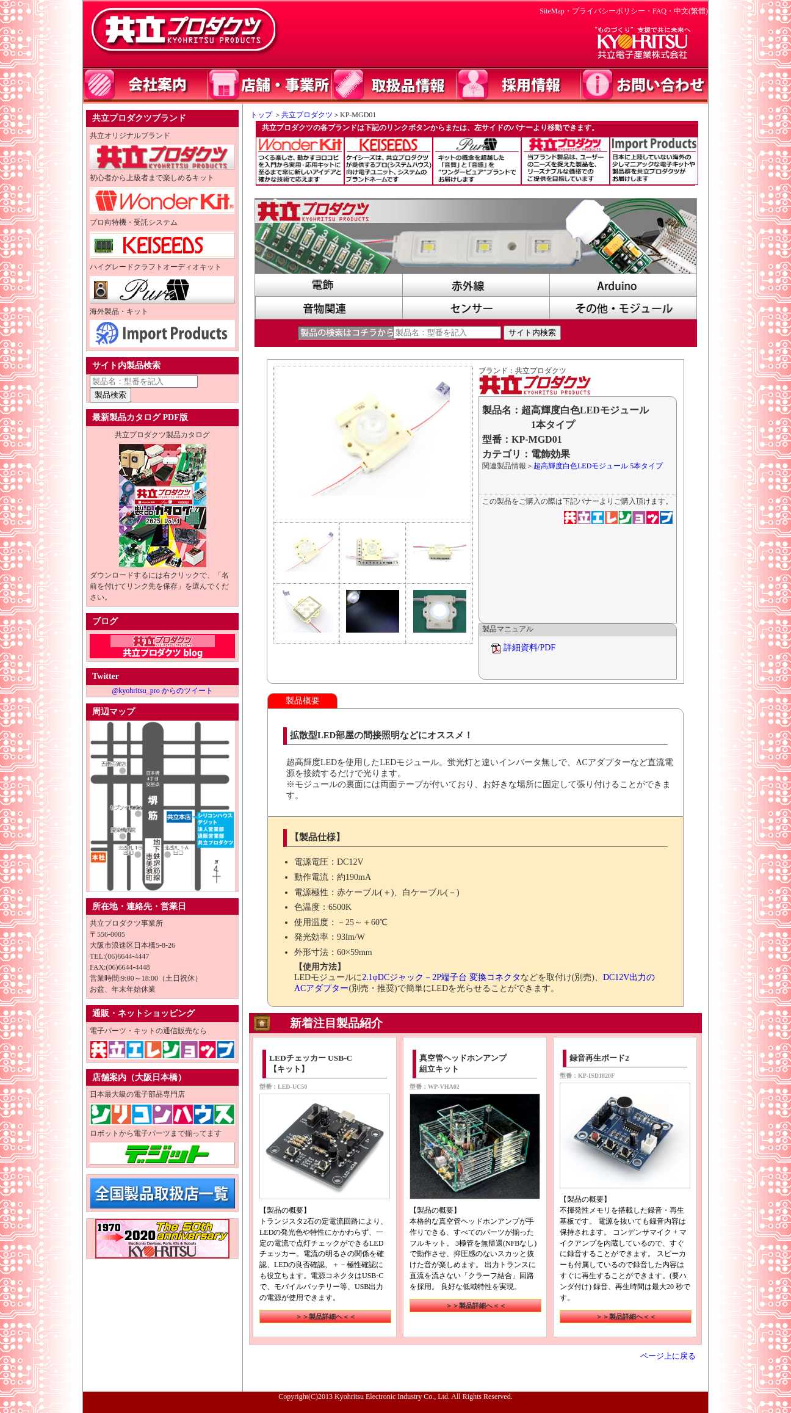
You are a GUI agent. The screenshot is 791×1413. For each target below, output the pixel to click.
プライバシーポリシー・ (612, 11)
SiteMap (552, 11)
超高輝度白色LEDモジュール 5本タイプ (598, 466)
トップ (257, 115)
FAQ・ (663, 11)
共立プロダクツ (307, 115)
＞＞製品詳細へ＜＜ (325, 1316)
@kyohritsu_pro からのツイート (162, 690)
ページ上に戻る (668, 1356)
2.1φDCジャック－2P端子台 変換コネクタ (441, 977)
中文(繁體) (691, 11)
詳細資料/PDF (530, 647)
